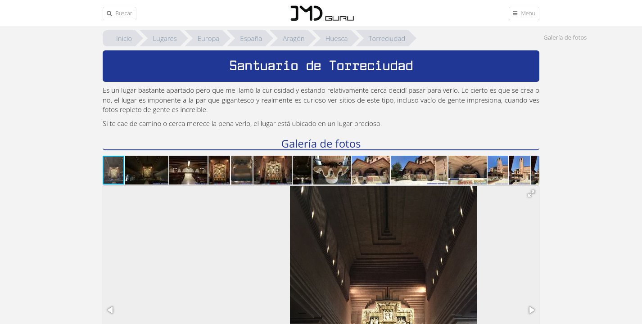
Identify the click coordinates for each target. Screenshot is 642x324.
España (251, 38)
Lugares (164, 38)
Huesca (337, 38)
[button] (147, 170)
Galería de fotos (565, 37)
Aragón (293, 38)
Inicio (124, 38)
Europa (209, 38)
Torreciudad (387, 38)
